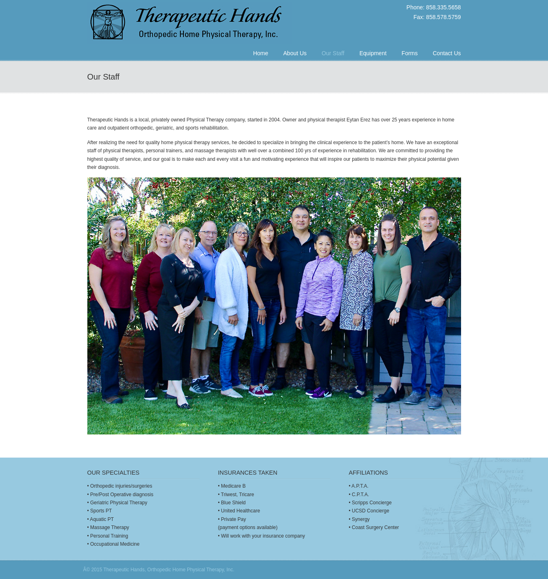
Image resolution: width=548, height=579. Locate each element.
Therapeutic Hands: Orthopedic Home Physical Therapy (189, 23)
